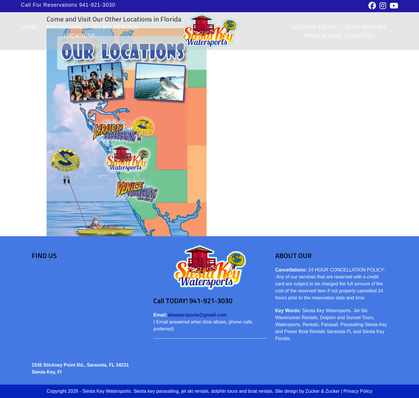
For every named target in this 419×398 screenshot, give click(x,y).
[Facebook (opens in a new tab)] (372, 6)
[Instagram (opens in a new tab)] (383, 6)
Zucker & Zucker (323, 391)
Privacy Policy (357, 391)
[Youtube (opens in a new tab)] (393, 6)
